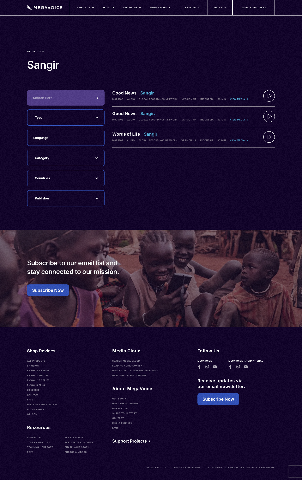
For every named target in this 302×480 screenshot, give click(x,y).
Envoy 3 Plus (36, 385)
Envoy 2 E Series (38, 370)
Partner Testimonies (79, 442)
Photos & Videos (76, 452)
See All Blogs (74, 437)
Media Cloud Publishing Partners (135, 370)
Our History (120, 408)
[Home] (44, 7)
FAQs (115, 427)
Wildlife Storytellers (42, 404)
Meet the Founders (125, 403)
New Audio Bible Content (129, 375)
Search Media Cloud (126, 361)
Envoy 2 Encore (38, 375)
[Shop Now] (220, 7)
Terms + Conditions (187, 467)
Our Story (119, 398)
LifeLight (33, 390)
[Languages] (190, 8)
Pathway (33, 394)
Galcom (32, 414)
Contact (118, 418)
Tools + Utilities (38, 442)
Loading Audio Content (128, 365)
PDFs (30, 452)
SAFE (30, 399)
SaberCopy (34, 437)
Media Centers (122, 423)
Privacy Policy (156, 467)
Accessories (35, 409)
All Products (36, 361)
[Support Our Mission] (254, 7)
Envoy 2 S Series (38, 380)
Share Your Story (77, 447)
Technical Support (40, 447)
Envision (33, 365)
